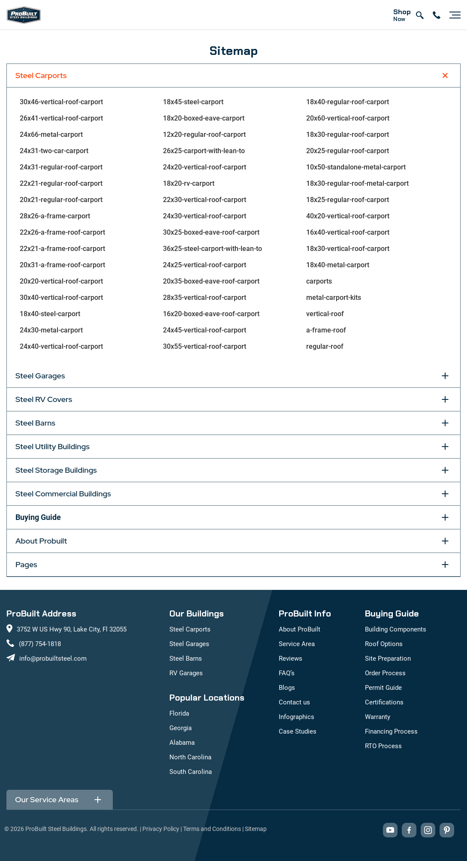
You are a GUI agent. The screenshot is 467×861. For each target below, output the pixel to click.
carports (319, 281)
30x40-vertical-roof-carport (61, 297)
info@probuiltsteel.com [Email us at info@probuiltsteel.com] (53, 658)
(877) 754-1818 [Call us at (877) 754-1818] (40, 644)
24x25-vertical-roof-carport (204, 265)
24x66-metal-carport (51, 134)
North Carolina (190, 757)
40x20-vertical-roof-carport (347, 216)
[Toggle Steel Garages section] (445, 375)
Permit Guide (383, 688)
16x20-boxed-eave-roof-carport (211, 314)
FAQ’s (287, 673)
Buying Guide (38, 517)
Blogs (287, 688)
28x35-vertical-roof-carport (204, 297)
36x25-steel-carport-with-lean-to (212, 249)
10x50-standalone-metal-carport (356, 167)
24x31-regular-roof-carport (61, 167)
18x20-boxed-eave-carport (203, 118)
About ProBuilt (299, 629)
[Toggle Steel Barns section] (445, 423)
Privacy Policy (160, 828)
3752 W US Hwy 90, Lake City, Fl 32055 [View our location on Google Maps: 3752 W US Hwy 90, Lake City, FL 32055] (72, 629)
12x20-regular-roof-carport (204, 134)
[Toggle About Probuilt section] (445, 541)
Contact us (294, 702)
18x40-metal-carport (337, 265)
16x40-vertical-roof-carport (347, 232)
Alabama (182, 742)
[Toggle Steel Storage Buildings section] (445, 470)
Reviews (290, 658)
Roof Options (384, 644)
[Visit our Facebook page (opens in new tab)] (409, 830)
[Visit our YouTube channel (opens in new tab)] (390, 830)
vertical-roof (325, 314)
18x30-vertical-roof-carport (347, 249)
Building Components (395, 629)
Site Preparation (388, 658)
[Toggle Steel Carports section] (445, 75)
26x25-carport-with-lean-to (204, 151)
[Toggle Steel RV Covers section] (445, 399)
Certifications (384, 702)
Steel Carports (190, 629)
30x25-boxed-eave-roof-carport (211, 232)
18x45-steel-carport (193, 102)
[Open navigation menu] (453, 15)
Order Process (385, 673)
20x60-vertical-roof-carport (347, 118)
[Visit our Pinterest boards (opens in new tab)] (447, 830)
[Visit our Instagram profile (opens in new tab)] (428, 830)
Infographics (296, 717)
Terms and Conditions (212, 828)
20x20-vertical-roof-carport (61, 281)
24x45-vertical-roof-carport (204, 330)
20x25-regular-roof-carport (347, 151)
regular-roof (324, 346)
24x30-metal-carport (51, 330)
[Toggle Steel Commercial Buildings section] (445, 493)
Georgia (180, 728)
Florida (179, 713)
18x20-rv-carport (188, 183)
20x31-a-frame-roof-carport (62, 265)
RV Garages (186, 673)
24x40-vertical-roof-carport (61, 346)
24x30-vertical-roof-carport (204, 216)
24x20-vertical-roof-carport (204, 167)
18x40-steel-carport (50, 314)
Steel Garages (189, 644)
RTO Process (383, 746)
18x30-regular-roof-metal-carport (357, 183)
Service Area (297, 644)
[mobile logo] (23, 15)
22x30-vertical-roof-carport (204, 200)
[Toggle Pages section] (445, 564)
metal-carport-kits (333, 297)
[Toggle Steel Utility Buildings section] (445, 446)
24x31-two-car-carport (54, 151)
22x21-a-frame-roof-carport (62, 249)
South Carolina (190, 772)
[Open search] (419, 15)
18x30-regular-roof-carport (347, 134)
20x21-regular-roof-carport (61, 200)
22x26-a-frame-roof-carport (62, 232)
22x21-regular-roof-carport (61, 183)
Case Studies (297, 731)
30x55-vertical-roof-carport (204, 346)
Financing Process (391, 731)
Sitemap (256, 828)
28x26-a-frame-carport (55, 216)
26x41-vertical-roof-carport (61, 118)
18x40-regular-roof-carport (347, 102)
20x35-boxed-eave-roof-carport (211, 281)
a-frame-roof (326, 330)
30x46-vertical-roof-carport (61, 102)
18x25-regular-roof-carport (347, 200)
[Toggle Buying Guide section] (445, 517)
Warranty (377, 717)
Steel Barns (185, 658)
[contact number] (436, 15)
